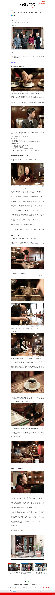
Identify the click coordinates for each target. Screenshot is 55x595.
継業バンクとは (14, 587)
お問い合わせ (19, 587)
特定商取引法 (39, 587)
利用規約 (35, 587)
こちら (38, 584)
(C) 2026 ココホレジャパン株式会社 (27, 593)
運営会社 (24, 587)
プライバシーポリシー (29, 587)
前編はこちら (13, 62)
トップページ (9, 587)
